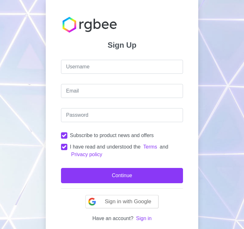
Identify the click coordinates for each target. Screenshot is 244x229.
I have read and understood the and (119, 150)
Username (78, 66)
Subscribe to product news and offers (112, 135)
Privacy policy (86, 154)
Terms (150, 146)
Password (77, 115)
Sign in (144, 218)
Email (72, 91)
